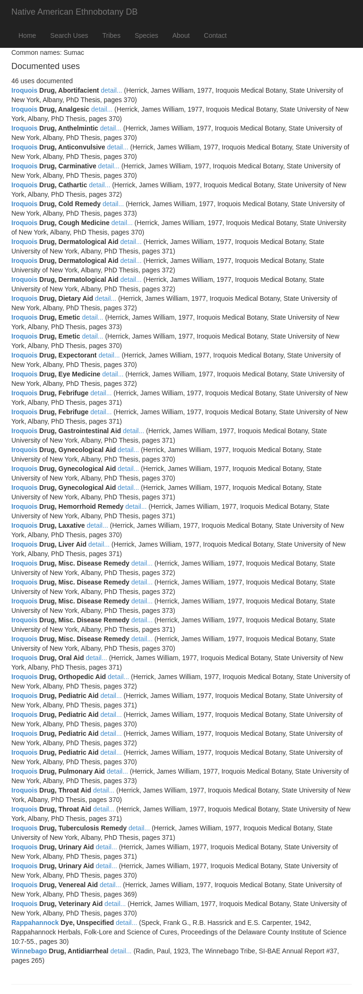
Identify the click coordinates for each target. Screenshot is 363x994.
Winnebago (29, 951)
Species (146, 35)
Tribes (112, 35)
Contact (215, 35)
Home (27, 35)
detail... (111, 90)
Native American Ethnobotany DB (74, 12)
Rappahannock (35, 922)
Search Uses (69, 35)
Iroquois (24, 90)
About (181, 35)
